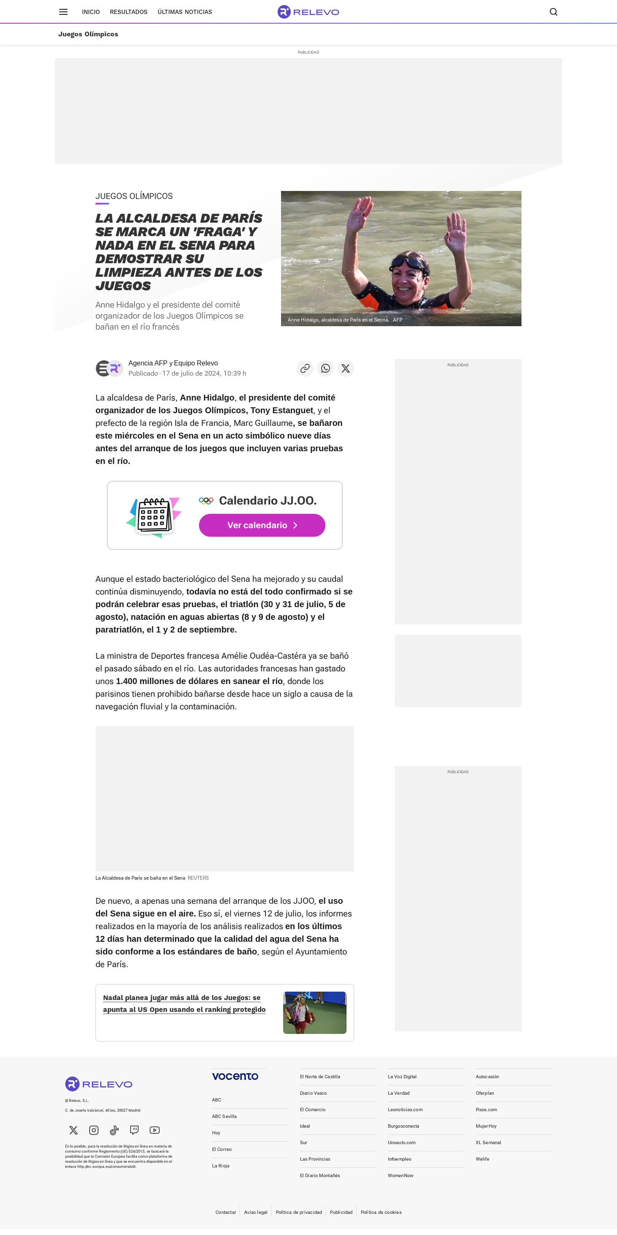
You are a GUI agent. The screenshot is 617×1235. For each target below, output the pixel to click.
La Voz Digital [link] (402, 1082)
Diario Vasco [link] (313, 1099)
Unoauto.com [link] (401, 1148)
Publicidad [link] (341, 1218)
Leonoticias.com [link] (405, 1115)
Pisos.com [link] (486, 1115)
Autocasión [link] (487, 1082)
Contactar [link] (226, 1218)
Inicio (91, 12)
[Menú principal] (63, 11)
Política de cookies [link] (381, 1218)
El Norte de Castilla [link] (320, 1082)
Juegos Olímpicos (88, 34)
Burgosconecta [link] (403, 1132)
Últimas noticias (185, 12)
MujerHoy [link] (486, 1132)
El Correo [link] (222, 1155)
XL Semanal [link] (488, 1148)
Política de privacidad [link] (299, 1218)
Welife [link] (482, 1165)
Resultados (128, 12)
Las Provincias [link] (315, 1165)
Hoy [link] (216, 1139)
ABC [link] (216, 1106)
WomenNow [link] (400, 1181)
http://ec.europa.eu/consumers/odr (106, 1172)
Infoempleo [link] (399, 1165)
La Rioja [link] (220, 1172)
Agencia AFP (148, 363)
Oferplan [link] (485, 1099)
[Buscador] (553, 11)
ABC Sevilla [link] (224, 1122)
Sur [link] (303, 1148)
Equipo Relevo (196, 363)
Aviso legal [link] (256, 1218)
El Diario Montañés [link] (320, 1181)
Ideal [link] (305, 1132)
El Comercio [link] (312, 1115)
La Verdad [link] (399, 1099)
